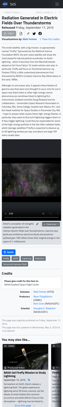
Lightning (26, 258)
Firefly (6, 258)
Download (50, 224)
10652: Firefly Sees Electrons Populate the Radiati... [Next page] (44, 12)
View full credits (49, 39)
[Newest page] (60, 12)
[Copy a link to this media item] (37, 224)
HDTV (15, 258)
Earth (9, 252)
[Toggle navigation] (57, 4)
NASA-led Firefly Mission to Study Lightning (25, 374)
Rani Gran (39, 303)
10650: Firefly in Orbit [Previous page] (13, 12)
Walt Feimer (30, 39)
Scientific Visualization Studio (13, 4)
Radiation (39, 258)
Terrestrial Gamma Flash (15, 264)
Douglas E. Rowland (44, 308)
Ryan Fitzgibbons (42, 296)
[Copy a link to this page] (28, 33)
